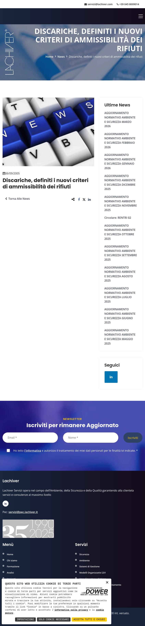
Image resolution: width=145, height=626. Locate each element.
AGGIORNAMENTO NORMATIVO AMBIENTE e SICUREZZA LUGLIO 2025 (119, 294)
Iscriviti (133, 438)
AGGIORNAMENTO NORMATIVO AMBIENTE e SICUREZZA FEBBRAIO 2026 (119, 140)
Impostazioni (25, 619)
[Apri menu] (140, 16)
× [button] (107, 582)
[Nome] (90, 437)
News (61, 57)
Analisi (10, 572)
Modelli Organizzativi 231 (92, 572)
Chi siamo (12, 560)
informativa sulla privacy (71, 610)
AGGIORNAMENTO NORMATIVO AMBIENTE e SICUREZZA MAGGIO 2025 (119, 336)
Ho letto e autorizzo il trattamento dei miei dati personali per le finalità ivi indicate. (75, 450)
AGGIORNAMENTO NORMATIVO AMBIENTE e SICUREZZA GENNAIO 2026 (119, 161)
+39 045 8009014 (128, 4)
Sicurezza (84, 554)
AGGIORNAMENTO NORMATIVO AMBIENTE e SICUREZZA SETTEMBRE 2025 (120, 253)
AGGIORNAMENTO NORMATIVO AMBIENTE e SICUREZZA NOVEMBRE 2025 (120, 203)
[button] (79, 199)
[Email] (30, 437)
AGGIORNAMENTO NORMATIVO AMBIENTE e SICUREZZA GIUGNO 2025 (119, 315)
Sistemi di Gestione (89, 566)
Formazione (13, 566)
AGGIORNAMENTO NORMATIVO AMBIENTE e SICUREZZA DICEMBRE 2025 (119, 182)
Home (49, 57)
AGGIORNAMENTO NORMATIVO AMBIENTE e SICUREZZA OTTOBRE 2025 (119, 232)
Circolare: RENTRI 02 (117, 218)
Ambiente (84, 560)
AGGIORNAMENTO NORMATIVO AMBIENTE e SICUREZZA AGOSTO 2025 (119, 274)
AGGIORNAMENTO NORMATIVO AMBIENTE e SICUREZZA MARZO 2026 (119, 119)
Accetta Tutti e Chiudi (89, 619)
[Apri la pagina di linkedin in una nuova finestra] (111, 377)
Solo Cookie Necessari (54, 619)
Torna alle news (17, 199)
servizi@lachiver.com (98, 4)
